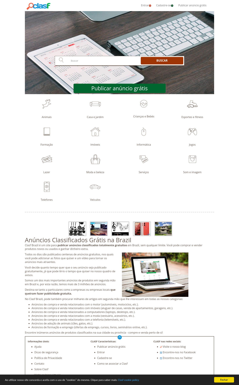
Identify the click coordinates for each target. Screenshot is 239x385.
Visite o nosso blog (173, 346)
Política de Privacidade (48, 358)
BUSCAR (161, 60)
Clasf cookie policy (128, 380)
